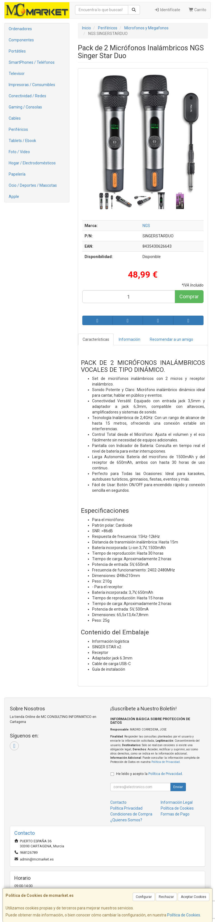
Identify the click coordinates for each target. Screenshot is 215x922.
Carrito (198, 10)
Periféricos (18, 129)
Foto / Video (19, 152)
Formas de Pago (175, 814)
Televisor (17, 73)
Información (129, 339)
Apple (14, 196)
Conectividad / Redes (27, 96)
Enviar (178, 787)
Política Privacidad (126, 808)
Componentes (21, 40)
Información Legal (177, 802)
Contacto (118, 802)
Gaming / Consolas (25, 107)
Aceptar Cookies (193, 897)
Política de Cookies (183, 915)
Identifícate (167, 10)
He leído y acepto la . (149, 774)
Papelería (17, 174)
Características (96, 339)
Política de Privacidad (165, 761)
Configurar (144, 897)
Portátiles (17, 51)
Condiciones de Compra (131, 814)
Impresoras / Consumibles (32, 84)
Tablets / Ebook (22, 140)
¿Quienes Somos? (126, 820)
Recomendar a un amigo (171, 339)
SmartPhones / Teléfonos (32, 62)
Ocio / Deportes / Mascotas (33, 185)
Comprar (189, 296)
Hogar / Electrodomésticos (32, 163)
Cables (15, 118)
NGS (146, 225)
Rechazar (166, 897)
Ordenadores (20, 29)
